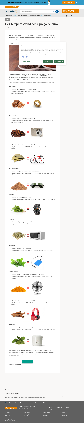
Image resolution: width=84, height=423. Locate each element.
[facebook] (5, 421)
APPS (67, 403)
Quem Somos (65, 410)
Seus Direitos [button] (27, 408)
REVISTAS (59, 403)
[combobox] (39, 11)
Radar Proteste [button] (46, 408)
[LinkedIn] (9, 421)
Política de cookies (25, 56)
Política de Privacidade (10, 416)
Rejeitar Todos (48, 61)
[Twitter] (11, 421)
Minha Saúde (46, 410)
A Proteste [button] (7, 408)
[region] (42, 53)
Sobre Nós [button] (64, 408)
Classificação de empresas (30, 410)
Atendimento (8, 411)
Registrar (73, 15)
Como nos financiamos (10, 413)
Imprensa (7, 412)
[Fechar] (63, 44)
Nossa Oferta (65, 411)
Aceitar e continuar (59, 61)
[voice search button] (53, 11)
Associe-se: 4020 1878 (12, 7)
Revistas (7, 410)
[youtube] (7, 421)
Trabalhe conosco (9, 415)
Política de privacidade (26, 57)
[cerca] (34, 11)
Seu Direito (45, 411)
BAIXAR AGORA (68, 2)
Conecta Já (45, 412)
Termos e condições (31, 418)
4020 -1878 (11, 404)
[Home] (5, 398)
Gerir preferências (26, 61)
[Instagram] (13, 421)
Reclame (26, 411)
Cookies (14, 418)
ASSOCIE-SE (51, 404)
